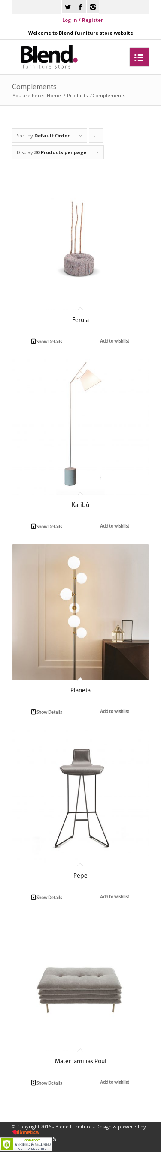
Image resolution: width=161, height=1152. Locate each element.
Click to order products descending (96, 137)
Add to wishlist (114, 341)
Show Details (46, 342)
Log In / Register (82, 20)
